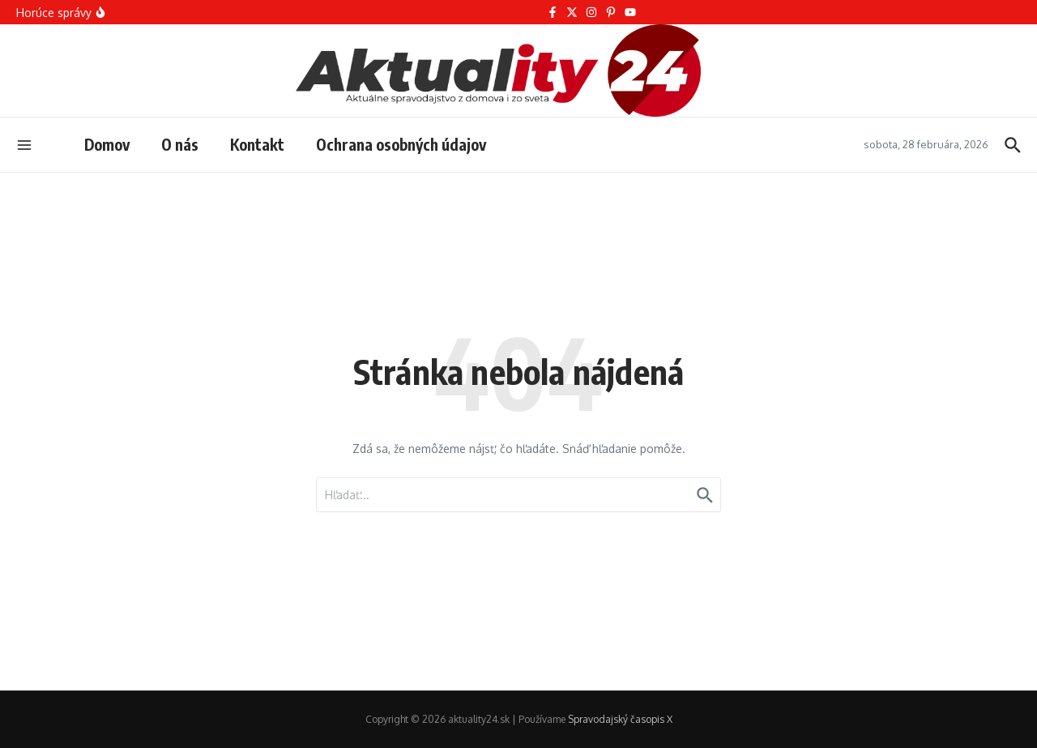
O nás (179, 144)
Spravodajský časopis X (620, 719)
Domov (107, 144)
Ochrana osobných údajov (401, 144)
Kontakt (257, 144)
